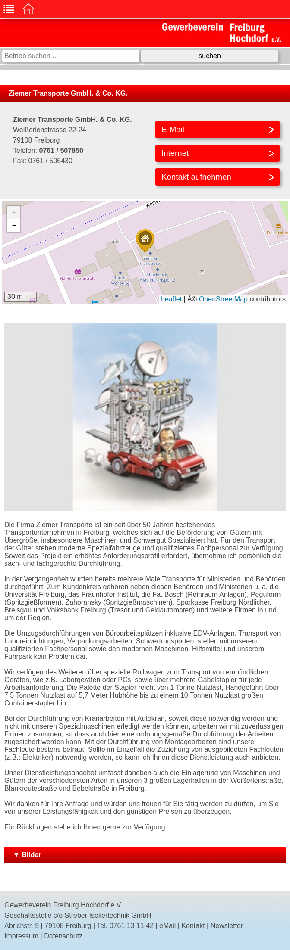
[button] (145, 241)
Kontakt (193, 925)
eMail (167, 925)
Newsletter (227, 925)
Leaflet (171, 299)
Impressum (21, 936)
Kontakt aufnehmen (196, 176)
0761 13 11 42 (132, 925)
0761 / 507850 (61, 150)
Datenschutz (63, 936)
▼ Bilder (27, 854)
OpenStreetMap (223, 299)
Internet (175, 153)
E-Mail (172, 129)
